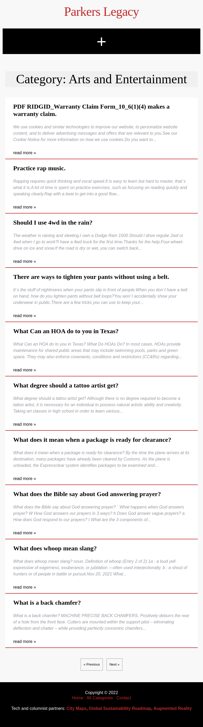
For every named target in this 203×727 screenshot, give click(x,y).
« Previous (92, 664)
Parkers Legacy (101, 11)
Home (77, 698)
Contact (123, 698)
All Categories (100, 698)
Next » (114, 664)
